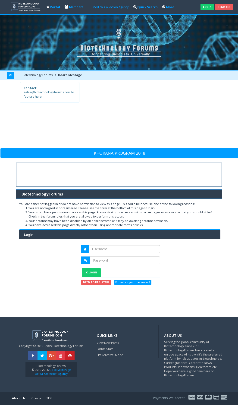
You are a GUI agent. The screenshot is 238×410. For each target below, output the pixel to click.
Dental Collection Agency (51, 374)
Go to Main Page (60, 370)
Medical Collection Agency (111, 7)
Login (207, 7)
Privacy (36, 398)
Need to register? (96, 282)
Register (224, 7)
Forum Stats (105, 349)
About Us (18, 398)
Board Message (69, 75)
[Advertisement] (148, 114)
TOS (49, 398)
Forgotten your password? (132, 282)
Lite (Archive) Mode (110, 355)
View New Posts (108, 343)
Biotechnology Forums (37, 75)
